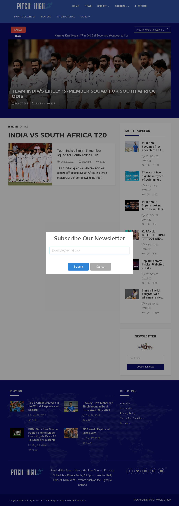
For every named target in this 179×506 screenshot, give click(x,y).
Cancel (100, 266)
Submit (78, 266)
